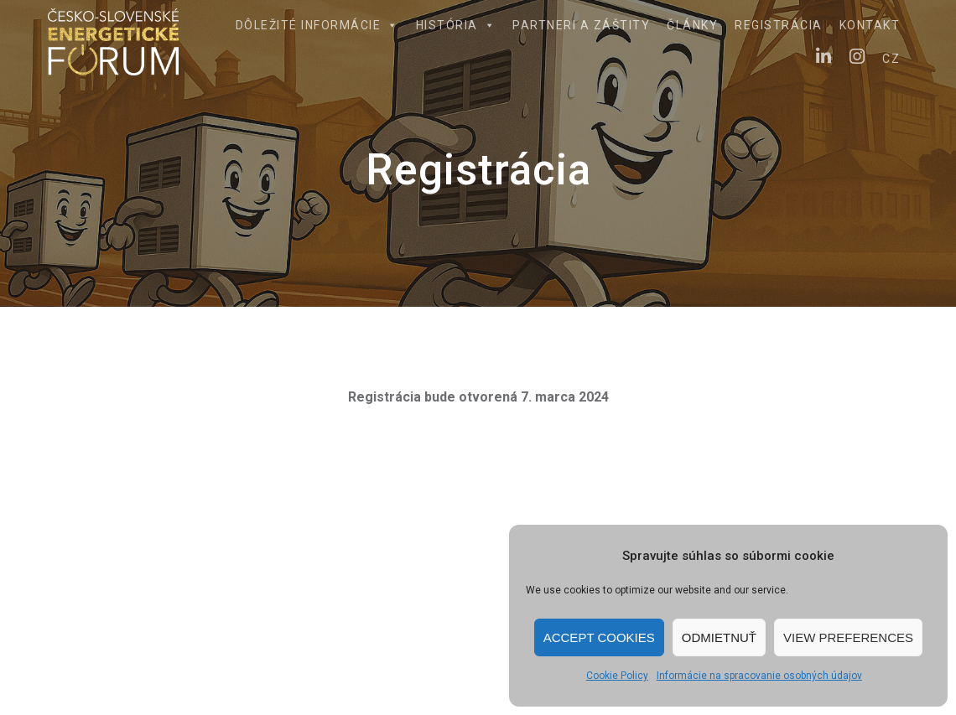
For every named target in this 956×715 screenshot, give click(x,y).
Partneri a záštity (581, 25)
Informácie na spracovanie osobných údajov (759, 675)
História (456, 25)
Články (692, 25)
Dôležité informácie (317, 25)
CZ (891, 58)
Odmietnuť (719, 637)
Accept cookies (599, 637)
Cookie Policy (617, 675)
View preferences (848, 637)
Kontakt (870, 25)
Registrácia (779, 25)
